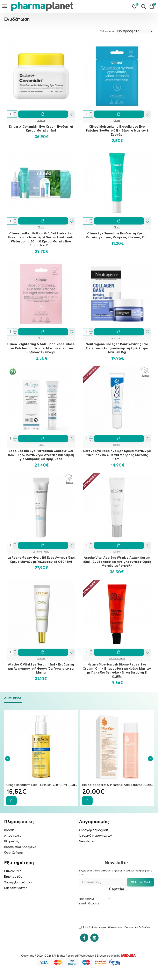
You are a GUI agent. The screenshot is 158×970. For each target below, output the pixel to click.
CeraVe (117, 444)
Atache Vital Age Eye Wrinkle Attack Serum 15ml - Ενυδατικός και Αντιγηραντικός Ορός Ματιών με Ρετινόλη (117, 562)
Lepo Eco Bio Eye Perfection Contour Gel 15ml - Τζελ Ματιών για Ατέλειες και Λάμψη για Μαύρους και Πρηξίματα (41, 455)
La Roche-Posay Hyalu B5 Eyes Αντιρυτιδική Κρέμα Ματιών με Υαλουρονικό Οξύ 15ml (41, 560)
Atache (117, 551)
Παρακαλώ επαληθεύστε (89, 901)
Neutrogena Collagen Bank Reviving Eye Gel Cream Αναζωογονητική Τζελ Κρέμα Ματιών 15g (117, 348)
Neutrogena (117, 338)
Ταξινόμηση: (107, 31)
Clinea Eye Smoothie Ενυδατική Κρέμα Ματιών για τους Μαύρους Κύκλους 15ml (117, 235)
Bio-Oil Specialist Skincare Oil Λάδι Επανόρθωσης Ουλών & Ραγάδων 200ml (117, 785)
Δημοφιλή (13, 698)
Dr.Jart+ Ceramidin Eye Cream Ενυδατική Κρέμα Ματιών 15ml (41, 129)
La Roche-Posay (41, 551)
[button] (7, 758)
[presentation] (110, 915)
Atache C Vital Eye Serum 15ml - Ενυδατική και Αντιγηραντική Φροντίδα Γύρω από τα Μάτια (41, 668)
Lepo (41, 444)
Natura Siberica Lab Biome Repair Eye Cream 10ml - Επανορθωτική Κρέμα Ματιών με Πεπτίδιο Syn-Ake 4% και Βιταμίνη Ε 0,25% (117, 670)
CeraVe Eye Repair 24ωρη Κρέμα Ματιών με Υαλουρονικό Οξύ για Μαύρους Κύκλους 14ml (117, 455)
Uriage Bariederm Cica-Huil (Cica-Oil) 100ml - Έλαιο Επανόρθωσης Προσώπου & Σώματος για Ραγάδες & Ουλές (41, 785)
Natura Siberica (117, 658)
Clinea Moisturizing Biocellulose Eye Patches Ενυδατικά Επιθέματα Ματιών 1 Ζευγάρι (117, 130)
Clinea (117, 120)
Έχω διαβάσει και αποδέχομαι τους (115, 927)
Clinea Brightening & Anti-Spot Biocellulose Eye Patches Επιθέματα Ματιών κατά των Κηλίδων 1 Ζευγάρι (41, 348)
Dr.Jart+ (41, 120)
